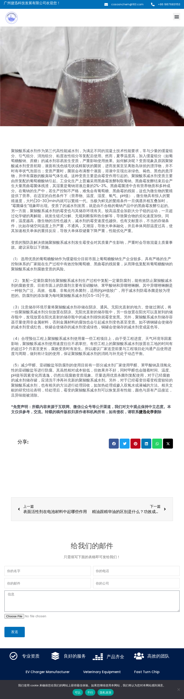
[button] (176, 16)
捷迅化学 (146, 411)
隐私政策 (105, 692)
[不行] (178, 689)
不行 (90, 692)
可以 (78, 692)
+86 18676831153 (169, 4)
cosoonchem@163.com (127, 4)
